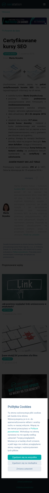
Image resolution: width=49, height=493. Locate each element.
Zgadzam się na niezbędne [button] (24, 463)
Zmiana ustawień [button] (24, 469)
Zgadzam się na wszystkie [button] (24, 457)
